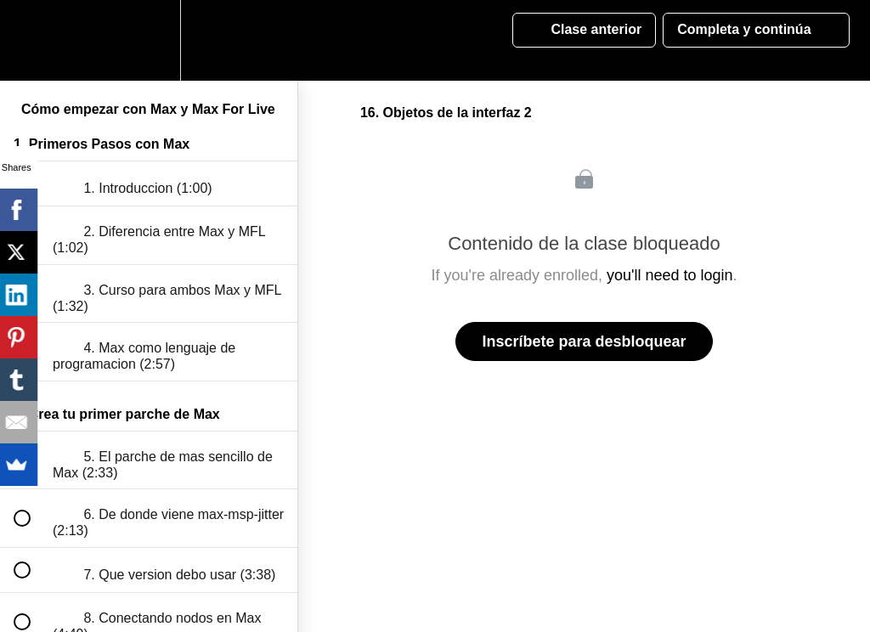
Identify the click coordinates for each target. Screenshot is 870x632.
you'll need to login (670, 275)
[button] (31, 40)
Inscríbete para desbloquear (584, 341)
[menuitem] (148, 40)
